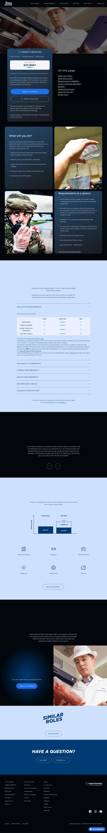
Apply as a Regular (30, 91)
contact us (62, 402)
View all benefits (53, 587)
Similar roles (63, 95)
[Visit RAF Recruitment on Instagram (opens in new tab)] (95, 812)
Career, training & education (69, 84)
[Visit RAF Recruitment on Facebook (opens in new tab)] (90, 812)
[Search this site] (101, 3)
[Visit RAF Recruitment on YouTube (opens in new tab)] (101, 812)
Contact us (61, 760)
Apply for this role (65, 92)
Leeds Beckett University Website (30, 351)
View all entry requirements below (69, 252)
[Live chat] (44, 760)
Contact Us (73, 353)
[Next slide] (57, 466)
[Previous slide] (49, 466)
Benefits (61, 87)
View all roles (53, 733)
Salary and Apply (65, 76)
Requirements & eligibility (68, 81)
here (35, 110)
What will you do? (65, 79)
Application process (66, 89)
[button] (53, 307)
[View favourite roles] (96, 829)
